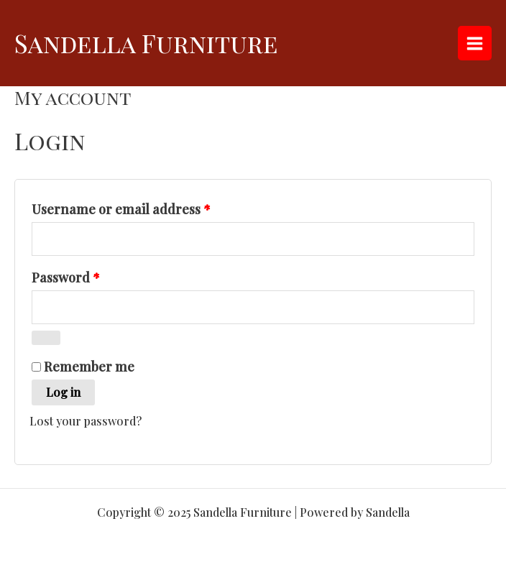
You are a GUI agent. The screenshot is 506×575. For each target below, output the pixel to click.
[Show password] (46, 338)
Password (93, 275)
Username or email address (149, 207)
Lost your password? (85, 420)
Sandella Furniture (146, 43)
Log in (63, 392)
